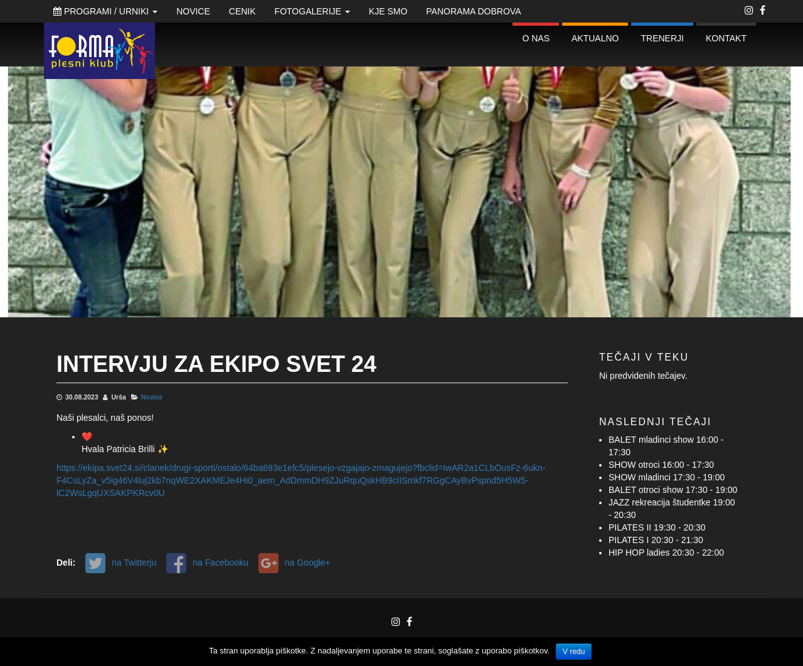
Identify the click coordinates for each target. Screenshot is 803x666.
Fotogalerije (312, 11)
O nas (536, 38)
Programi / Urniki (105, 11)
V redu (574, 651)
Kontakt (726, 38)
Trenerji (662, 38)
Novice (193, 11)
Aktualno (595, 38)
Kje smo (388, 11)
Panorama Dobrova (473, 11)
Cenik (242, 11)
